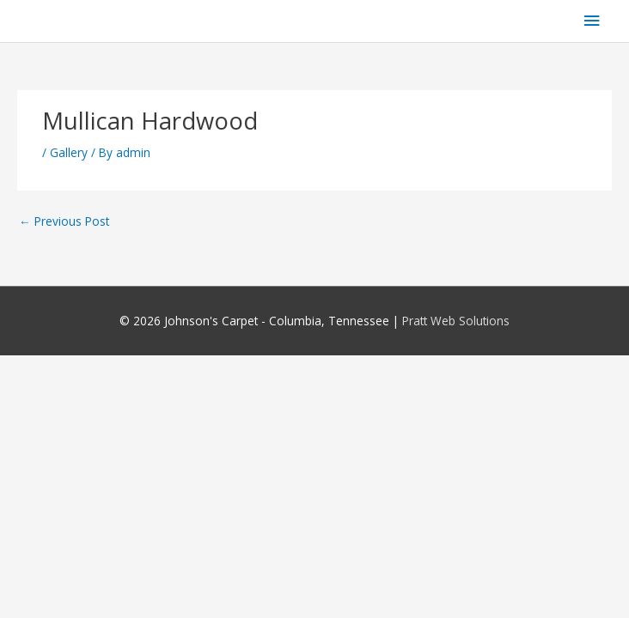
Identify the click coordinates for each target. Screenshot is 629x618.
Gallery (69, 152)
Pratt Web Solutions (456, 320)
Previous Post (64, 221)
